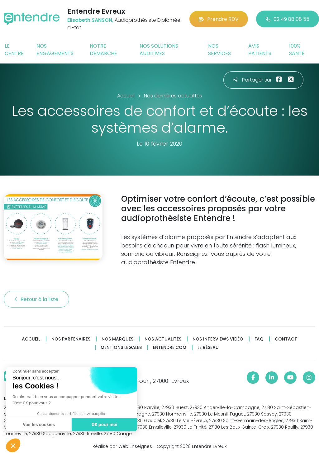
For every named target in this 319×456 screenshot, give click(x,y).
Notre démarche (103, 49)
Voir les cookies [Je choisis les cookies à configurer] (38, 424)
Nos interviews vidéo (218, 339)
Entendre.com (169, 347)
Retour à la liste (36, 299)
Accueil (31, 339)
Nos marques (117, 339)
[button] (13, 445)
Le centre (14, 49)
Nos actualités (163, 339)
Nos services (219, 49)
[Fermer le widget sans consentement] (35, 371)
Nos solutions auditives (159, 49)
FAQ (259, 339)
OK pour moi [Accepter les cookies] (104, 424)
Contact (286, 339)
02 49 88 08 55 (287, 19)
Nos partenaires (70, 339)
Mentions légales (121, 347)
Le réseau (208, 347)
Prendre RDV (219, 19)
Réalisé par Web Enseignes (122, 446)
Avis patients (259, 49)
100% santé (297, 49)
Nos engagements (55, 49)
